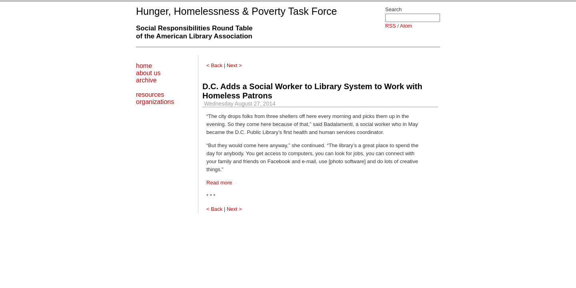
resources (150, 94)
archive (146, 80)
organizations (155, 101)
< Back (214, 65)
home (144, 65)
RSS (390, 26)
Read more (219, 183)
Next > (234, 65)
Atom (406, 26)
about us (148, 73)
